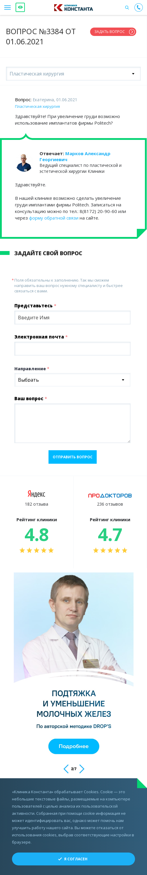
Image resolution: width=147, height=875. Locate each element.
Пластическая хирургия (37, 106)
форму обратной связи (53, 218)
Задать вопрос (109, 31)
